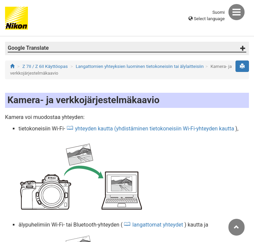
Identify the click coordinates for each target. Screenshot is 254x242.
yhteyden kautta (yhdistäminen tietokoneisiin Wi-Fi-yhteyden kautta (154, 128)
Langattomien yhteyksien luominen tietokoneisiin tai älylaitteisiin (140, 66)
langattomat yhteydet (157, 224)
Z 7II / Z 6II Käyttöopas (45, 66)
